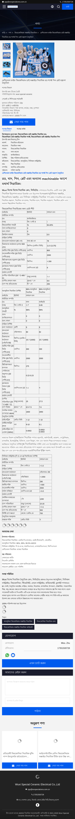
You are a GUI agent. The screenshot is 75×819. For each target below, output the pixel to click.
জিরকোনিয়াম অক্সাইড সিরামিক (26, 33)
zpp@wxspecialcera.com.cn (14, 2)
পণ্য (10, 33)
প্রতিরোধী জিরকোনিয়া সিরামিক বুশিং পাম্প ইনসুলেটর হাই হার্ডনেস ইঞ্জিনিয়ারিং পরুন (18, 755)
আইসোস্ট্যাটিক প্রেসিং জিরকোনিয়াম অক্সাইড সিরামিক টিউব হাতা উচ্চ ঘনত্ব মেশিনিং (55, 755)
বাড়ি (3, 33)
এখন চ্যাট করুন (37, 663)
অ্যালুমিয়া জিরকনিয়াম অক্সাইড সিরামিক (18, 621)
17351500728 (66, 2)
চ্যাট (67, 7)
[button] (7, 76)
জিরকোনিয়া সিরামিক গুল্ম (46, 621)
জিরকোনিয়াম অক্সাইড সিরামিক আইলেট (18, 627)
